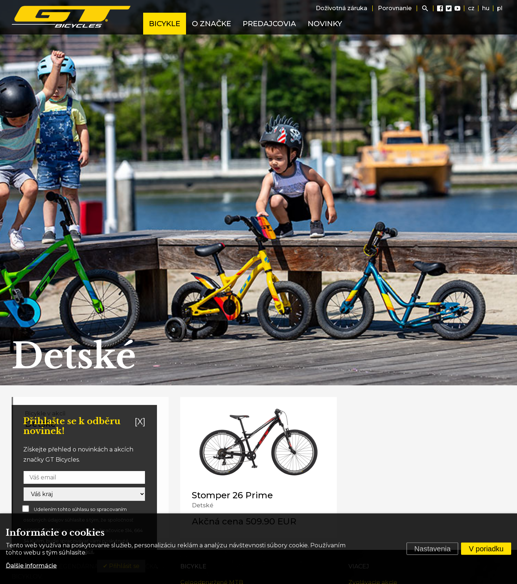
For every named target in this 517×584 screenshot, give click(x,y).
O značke (211, 23)
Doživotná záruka (341, 8)
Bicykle (164, 23)
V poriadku (486, 549)
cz (471, 8)
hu (485, 8)
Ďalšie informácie (31, 565)
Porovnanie (395, 8)
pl (499, 8)
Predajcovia (269, 23)
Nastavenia (432, 549)
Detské (202, 505)
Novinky (325, 23)
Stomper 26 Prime (232, 495)
